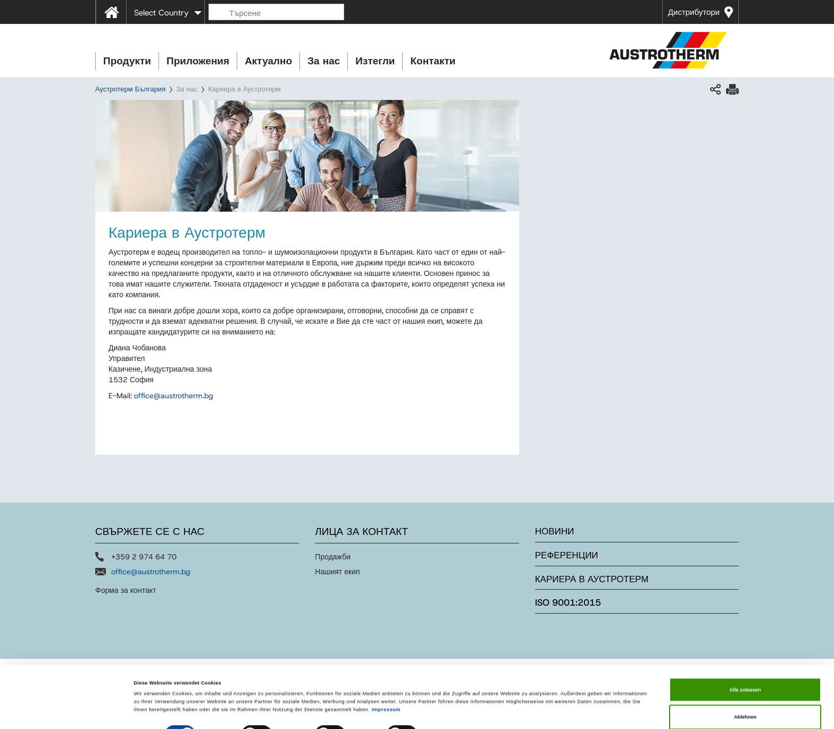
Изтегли (375, 61)
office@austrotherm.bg (150, 571)
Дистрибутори (694, 12)
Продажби (333, 557)
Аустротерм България (130, 89)
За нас (323, 61)
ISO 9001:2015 (568, 602)
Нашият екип (337, 571)
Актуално (268, 61)
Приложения (197, 61)
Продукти (127, 61)
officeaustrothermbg (173, 395)
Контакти (432, 61)
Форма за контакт (125, 590)
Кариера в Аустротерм (592, 579)
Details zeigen (447, 711)
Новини (554, 531)
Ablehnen (745, 690)
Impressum (386, 683)
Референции (566, 555)
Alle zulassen (745, 663)
